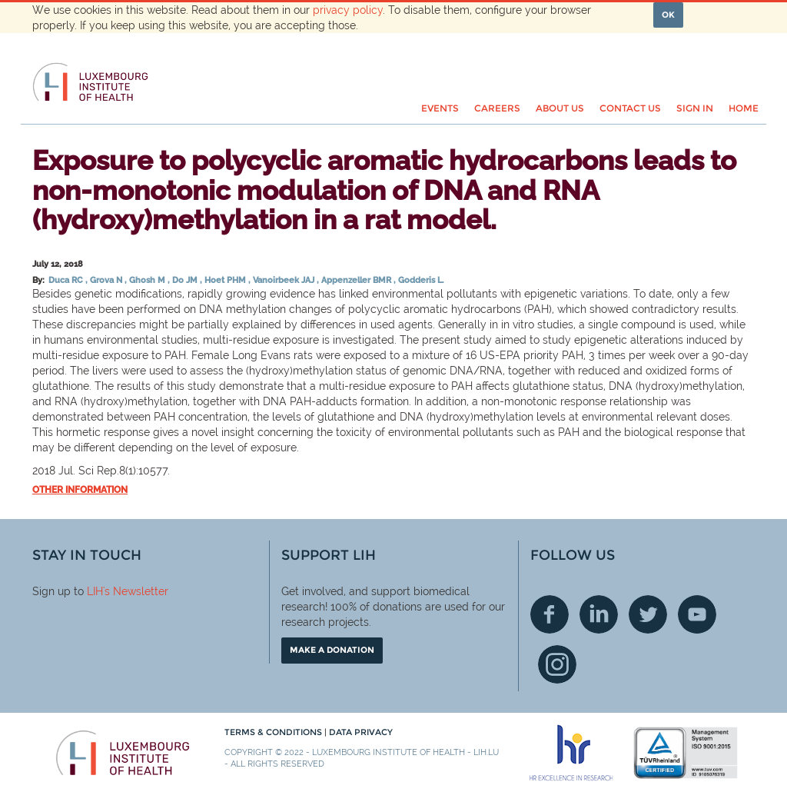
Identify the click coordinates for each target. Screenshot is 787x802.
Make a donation (332, 649)
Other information (80, 489)
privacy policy (348, 10)
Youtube (697, 614)
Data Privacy (361, 732)
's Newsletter (135, 591)
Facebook (549, 614)
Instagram (557, 664)
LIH (95, 591)
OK (668, 14)
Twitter (648, 614)
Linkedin (598, 614)
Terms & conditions (274, 732)
